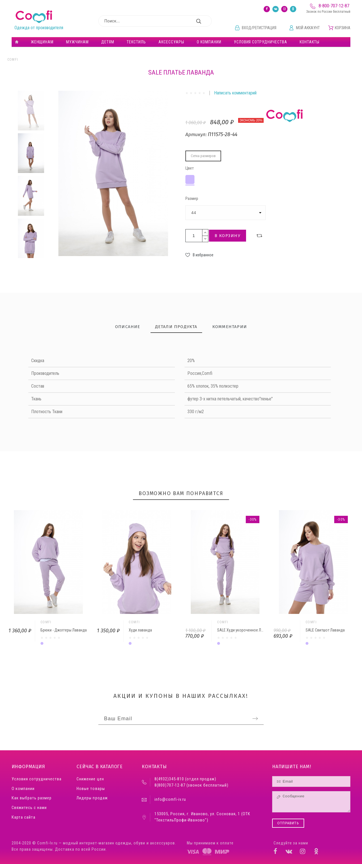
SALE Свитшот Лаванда (325, 630)
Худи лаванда (140, 630)
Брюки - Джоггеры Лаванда (64, 630)
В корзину (228, 235)
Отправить (288, 823)
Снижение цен (90, 779)
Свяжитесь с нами (29, 807)
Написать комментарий (235, 93)
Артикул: (196, 135)
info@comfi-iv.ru (170, 799)
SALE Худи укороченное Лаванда (245, 630)
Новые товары (91, 788)
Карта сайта (23, 817)
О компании (23, 788)
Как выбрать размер (32, 798)
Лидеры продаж (92, 798)
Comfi (12, 60)
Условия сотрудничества (37, 779)
